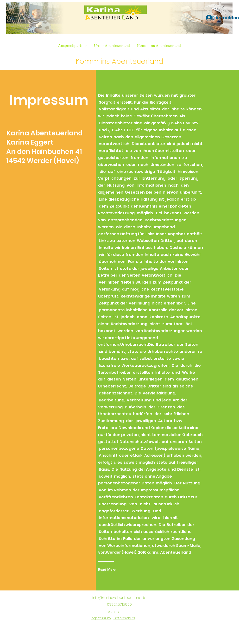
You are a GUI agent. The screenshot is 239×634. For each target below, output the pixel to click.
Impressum (101, 618)
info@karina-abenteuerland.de (119, 597)
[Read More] (109, 569)
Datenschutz (124, 618)
